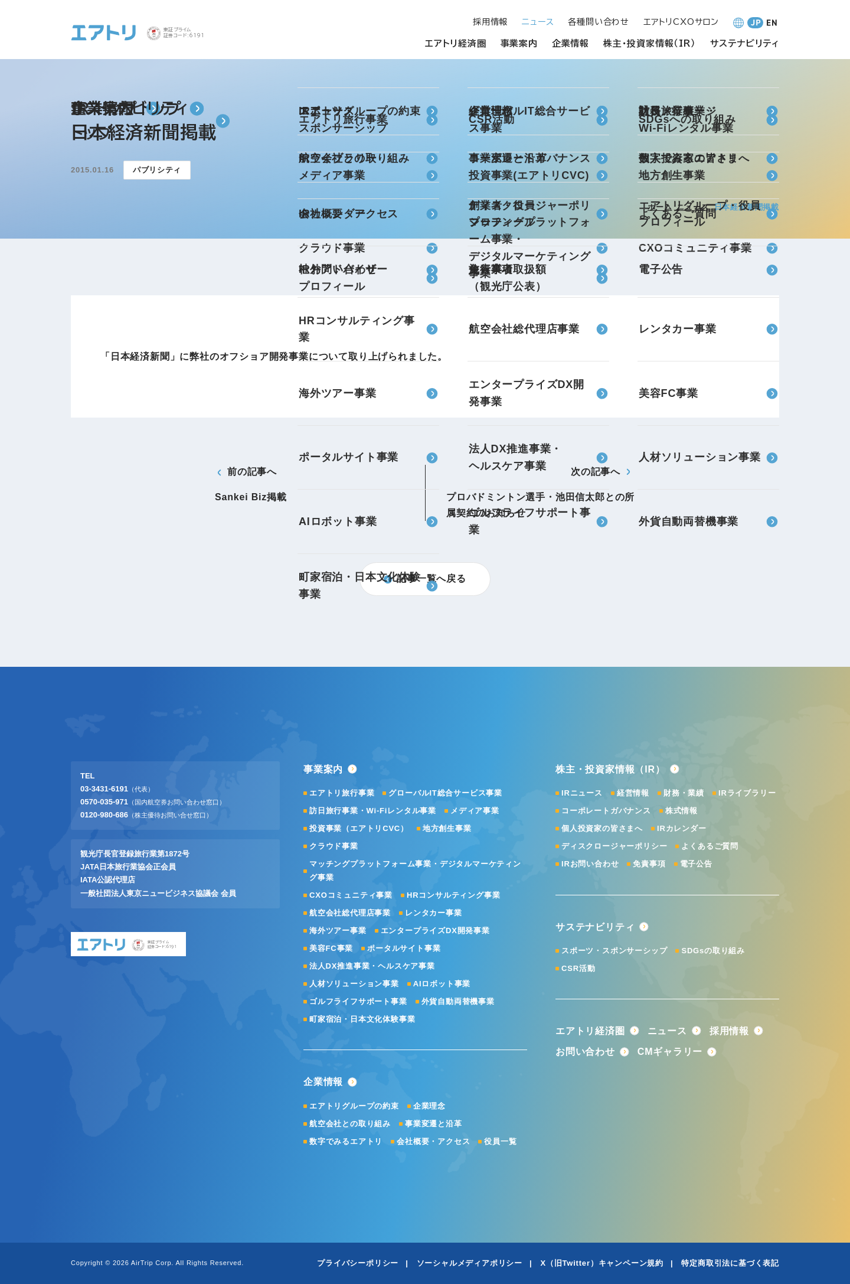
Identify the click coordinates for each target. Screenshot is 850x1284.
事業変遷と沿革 (433, 1123)
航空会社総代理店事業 (350, 912)
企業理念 (429, 1105)
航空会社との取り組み (350, 1123)
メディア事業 (474, 810)
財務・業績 (683, 792)
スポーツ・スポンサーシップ (614, 950)
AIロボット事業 (441, 983)
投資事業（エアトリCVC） (358, 828)
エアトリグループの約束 (354, 1105)
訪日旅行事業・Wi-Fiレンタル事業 (372, 810)
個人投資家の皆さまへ (602, 828)
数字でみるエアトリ (345, 1141)
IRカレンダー (682, 828)
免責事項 (649, 863)
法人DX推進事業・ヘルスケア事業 (372, 966)
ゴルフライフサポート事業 (358, 1001)
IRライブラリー (747, 792)
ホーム (660, 207)
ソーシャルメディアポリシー (469, 1263)
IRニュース (582, 792)
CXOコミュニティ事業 (351, 895)
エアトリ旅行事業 (341, 792)
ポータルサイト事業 (403, 948)
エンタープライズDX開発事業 (435, 930)
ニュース (692, 207)
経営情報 (633, 792)
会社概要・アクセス (433, 1141)
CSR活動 (578, 968)
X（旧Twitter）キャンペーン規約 (601, 1263)
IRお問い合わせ (590, 863)
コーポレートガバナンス (606, 810)
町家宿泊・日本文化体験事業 (362, 1019)
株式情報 (681, 810)
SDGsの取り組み (713, 950)
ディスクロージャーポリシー (614, 846)
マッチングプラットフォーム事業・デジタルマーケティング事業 (415, 870)
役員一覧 (500, 1141)
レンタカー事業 (433, 912)
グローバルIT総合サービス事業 (445, 792)
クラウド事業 (333, 846)
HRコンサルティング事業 (453, 895)
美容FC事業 (331, 948)
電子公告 (696, 863)
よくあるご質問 (709, 846)
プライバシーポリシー (357, 1263)
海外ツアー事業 (338, 930)
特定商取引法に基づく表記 (730, 1263)
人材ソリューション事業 (354, 983)
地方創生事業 (447, 828)
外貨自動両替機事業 (458, 1001)
